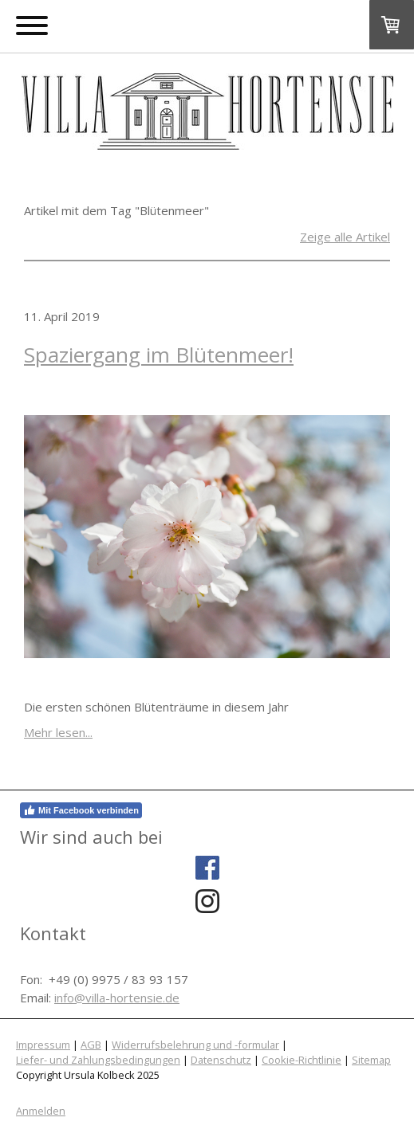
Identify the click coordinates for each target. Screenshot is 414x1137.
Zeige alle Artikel (345, 237)
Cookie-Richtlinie (301, 1060)
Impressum (43, 1044)
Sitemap (371, 1060)
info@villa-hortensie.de (116, 998)
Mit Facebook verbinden (81, 810)
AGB (91, 1044)
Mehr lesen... (58, 732)
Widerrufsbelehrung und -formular (195, 1044)
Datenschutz (221, 1060)
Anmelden (40, 1111)
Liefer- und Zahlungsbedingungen (98, 1060)
